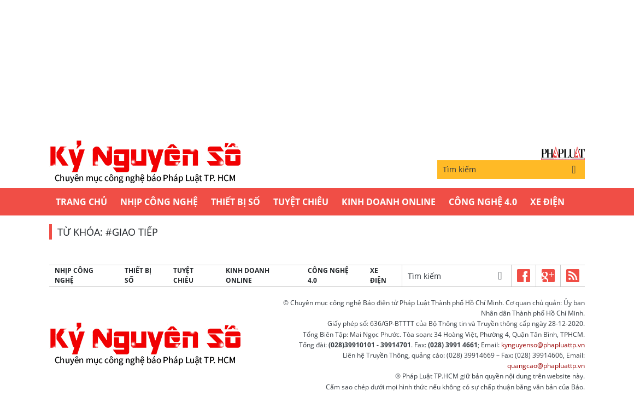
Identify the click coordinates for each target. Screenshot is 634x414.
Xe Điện (547, 202)
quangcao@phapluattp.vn (546, 365)
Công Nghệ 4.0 (483, 202)
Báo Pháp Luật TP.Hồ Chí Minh (563, 153)
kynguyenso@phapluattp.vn (543, 344)
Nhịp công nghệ (159, 202)
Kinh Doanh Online (389, 202)
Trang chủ (81, 202)
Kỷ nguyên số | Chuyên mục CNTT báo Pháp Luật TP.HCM (144, 162)
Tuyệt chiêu (300, 202)
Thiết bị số (235, 202)
